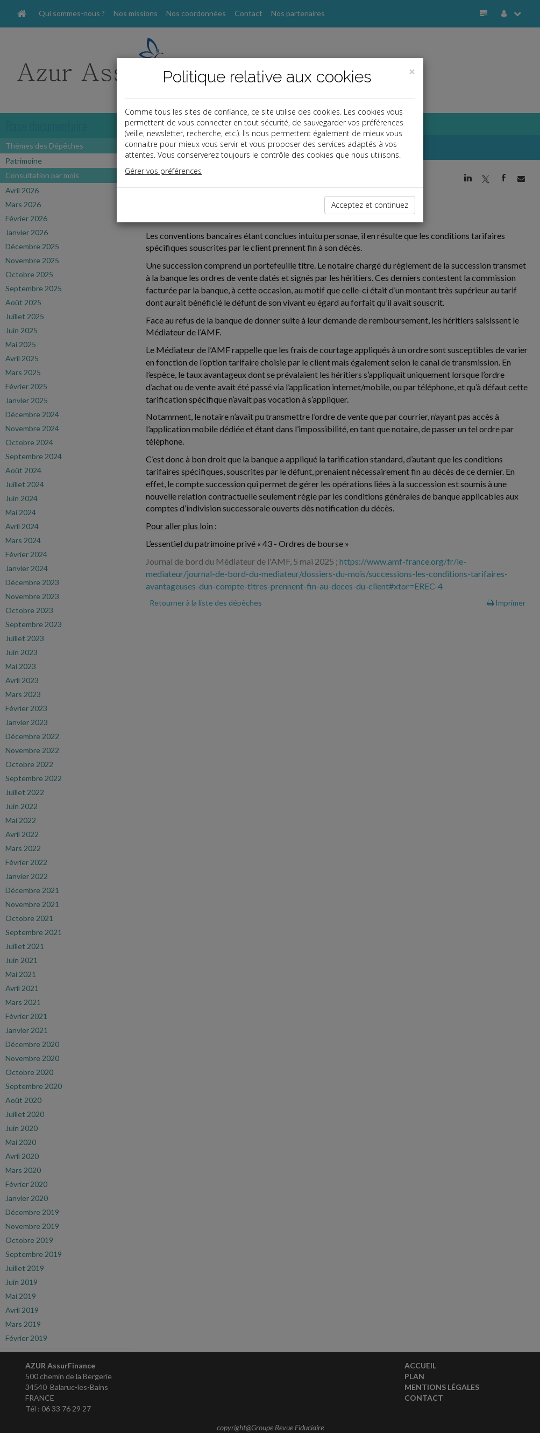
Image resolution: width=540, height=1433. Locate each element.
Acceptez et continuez (369, 205)
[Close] (412, 72)
